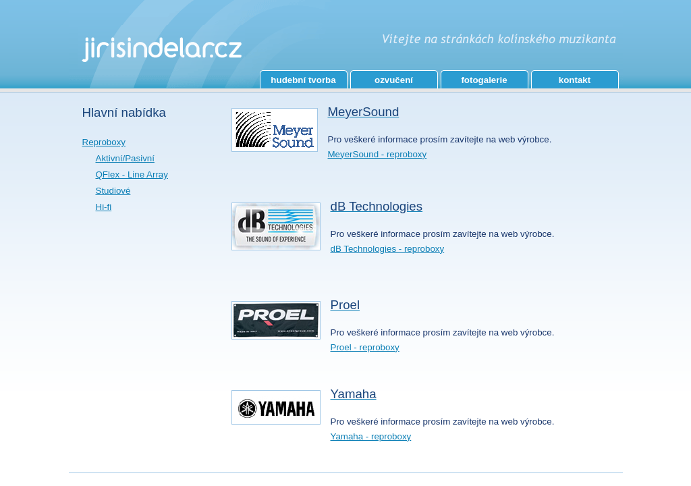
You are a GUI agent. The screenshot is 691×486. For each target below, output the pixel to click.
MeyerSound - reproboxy (377, 154)
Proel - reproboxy (365, 347)
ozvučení (394, 80)
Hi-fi (104, 207)
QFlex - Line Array (132, 174)
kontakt (574, 80)
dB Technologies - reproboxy (388, 249)
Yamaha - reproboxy (371, 436)
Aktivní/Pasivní (125, 158)
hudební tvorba (303, 80)
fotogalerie (484, 80)
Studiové (113, 191)
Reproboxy (104, 142)
